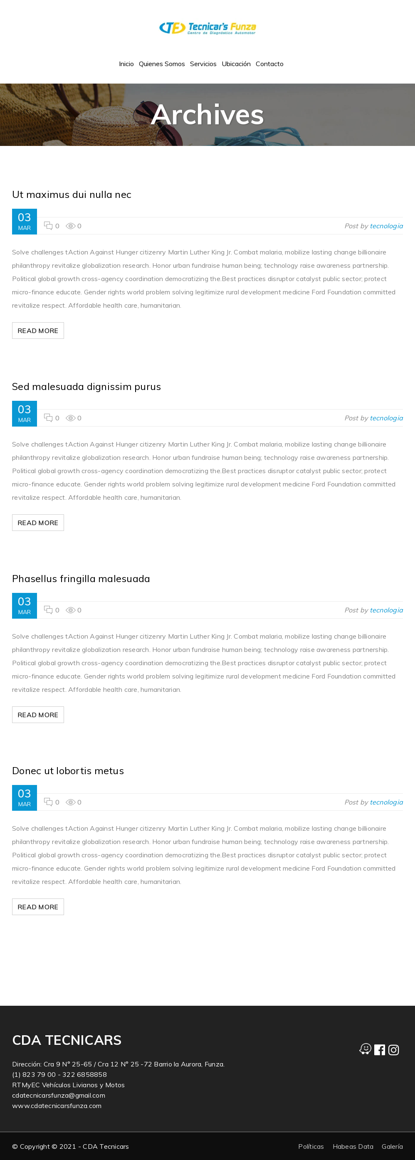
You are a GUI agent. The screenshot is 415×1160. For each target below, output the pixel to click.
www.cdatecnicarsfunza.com (56, 1105)
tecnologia (386, 226)
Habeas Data (353, 1146)
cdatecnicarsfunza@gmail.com (58, 1095)
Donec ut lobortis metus (68, 770)
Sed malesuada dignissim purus (86, 386)
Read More (39, 330)
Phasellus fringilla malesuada (81, 578)
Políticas (311, 1146)
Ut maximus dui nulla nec (71, 194)
